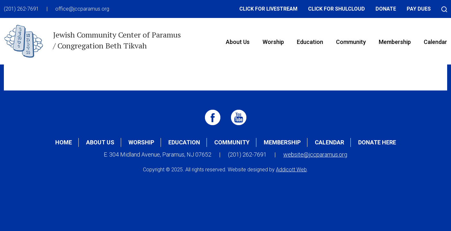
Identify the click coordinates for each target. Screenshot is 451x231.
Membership (395, 41)
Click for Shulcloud (336, 9)
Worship (273, 41)
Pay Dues (419, 9)
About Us (238, 41)
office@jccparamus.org (82, 9)
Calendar (329, 142)
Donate (386, 9)
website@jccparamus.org (315, 154)
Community (351, 41)
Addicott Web (291, 170)
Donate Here (377, 142)
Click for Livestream (268, 9)
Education (310, 41)
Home (63, 142)
